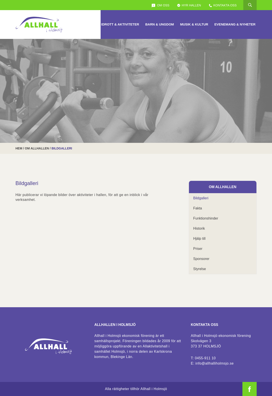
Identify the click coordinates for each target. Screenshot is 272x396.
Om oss (160, 5)
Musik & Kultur (194, 24)
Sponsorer (201, 259)
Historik (199, 228)
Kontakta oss (222, 5)
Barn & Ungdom (159, 24)
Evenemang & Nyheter (235, 24)
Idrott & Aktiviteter (120, 24)
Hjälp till (199, 238)
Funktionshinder (205, 218)
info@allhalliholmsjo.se (215, 363)
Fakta (197, 208)
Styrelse (199, 269)
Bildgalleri (200, 198)
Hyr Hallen (189, 5)
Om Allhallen (37, 148)
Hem (19, 148)
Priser (198, 249)
